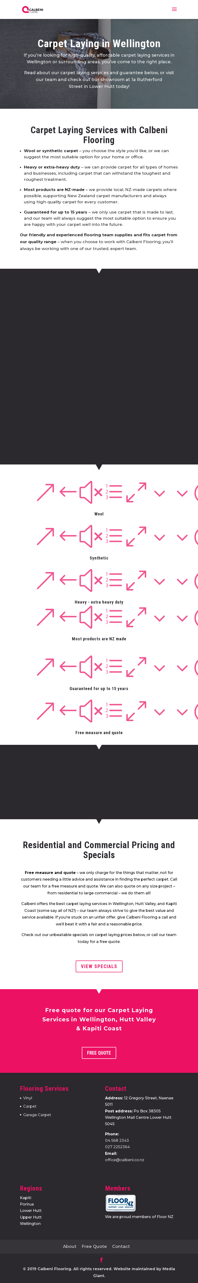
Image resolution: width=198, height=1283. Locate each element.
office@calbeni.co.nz (124, 1160)
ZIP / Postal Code (114, 378)
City (60, 378)
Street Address (70, 362)
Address (67, 347)
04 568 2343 (117, 1140)
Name (64, 308)
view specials (99, 966)
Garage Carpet (37, 1115)
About (69, 1246)
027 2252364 (117, 1147)
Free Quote (99, 1053)
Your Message (71, 390)
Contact (121, 1246)
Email (64, 327)
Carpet (29, 1106)
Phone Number (114, 308)
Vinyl (27, 1098)
